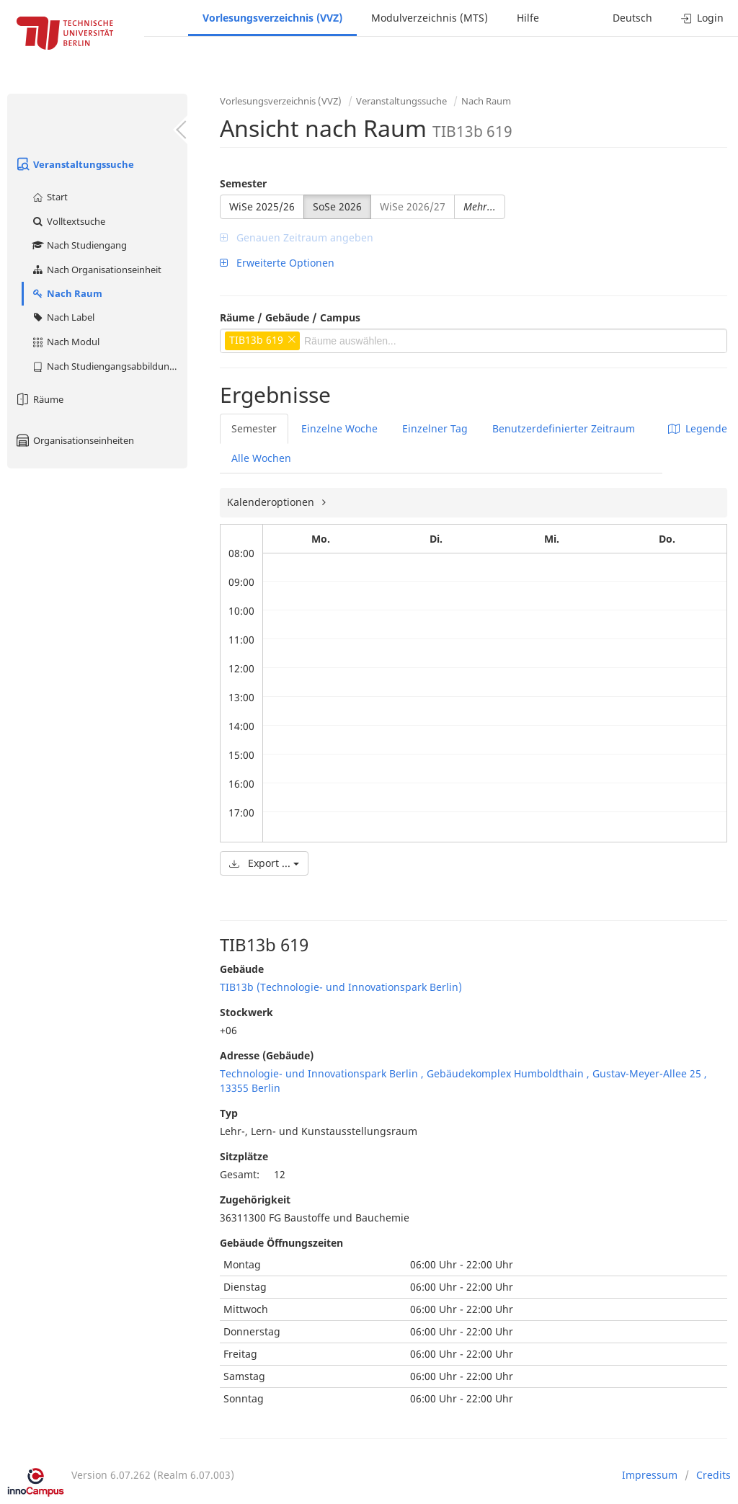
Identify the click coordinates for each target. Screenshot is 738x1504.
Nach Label (62, 317)
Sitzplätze (244, 1156)
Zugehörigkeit (255, 1199)
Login (702, 18)
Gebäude (242, 969)
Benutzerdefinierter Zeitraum (563, 428)
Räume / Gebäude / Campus (290, 317)
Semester (243, 183)
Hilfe (528, 18)
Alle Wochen (261, 458)
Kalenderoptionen (272, 502)
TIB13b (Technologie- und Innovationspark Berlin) (341, 987)
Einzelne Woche (339, 428)
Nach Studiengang (79, 245)
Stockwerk (246, 1012)
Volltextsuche (68, 221)
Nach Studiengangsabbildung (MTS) (109, 366)
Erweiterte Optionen (277, 263)
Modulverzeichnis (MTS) (429, 18)
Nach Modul (65, 341)
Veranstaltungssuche (74, 164)
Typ (229, 1113)
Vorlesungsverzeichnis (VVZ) (272, 18)
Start (49, 196)
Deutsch (632, 18)
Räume (38, 399)
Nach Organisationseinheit (96, 269)
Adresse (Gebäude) (267, 1055)
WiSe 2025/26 (262, 206)
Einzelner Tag (435, 428)
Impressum (649, 1475)
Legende (697, 428)
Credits (713, 1475)
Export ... (264, 863)
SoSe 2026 (337, 206)
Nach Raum (66, 293)
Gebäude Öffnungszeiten (281, 1243)
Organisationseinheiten (74, 440)
